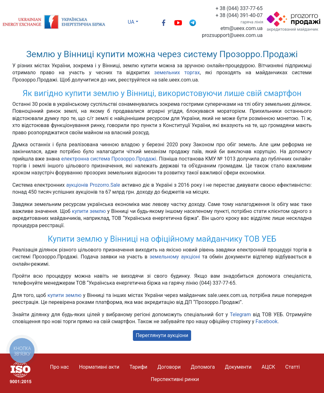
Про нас (59, 367)
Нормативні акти (99, 367)
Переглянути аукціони (162, 335)
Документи (238, 367)
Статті (292, 367)
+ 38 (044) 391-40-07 (239, 15)
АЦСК (268, 367)
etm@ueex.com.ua (242, 28)
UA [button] (131, 22)
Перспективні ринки (175, 379)
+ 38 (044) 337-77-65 (239, 8)
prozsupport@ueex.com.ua (232, 35)
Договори (169, 367)
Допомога (203, 367)
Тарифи (138, 367)
